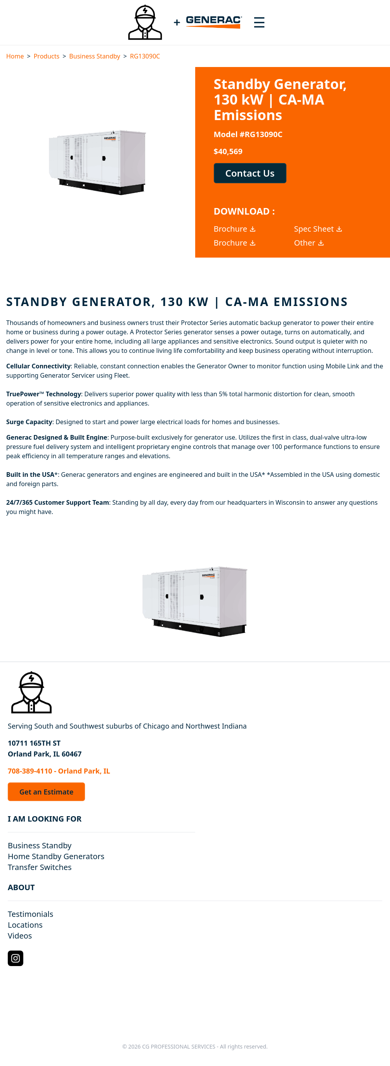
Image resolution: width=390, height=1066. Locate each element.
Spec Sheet (318, 229)
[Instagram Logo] (15, 958)
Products (47, 56)
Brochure (235, 229)
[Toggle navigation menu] (259, 22)
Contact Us (250, 173)
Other (309, 242)
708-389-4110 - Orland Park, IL (59, 770)
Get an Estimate (46, 791)
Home (15, 56)
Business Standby (94, 56)
